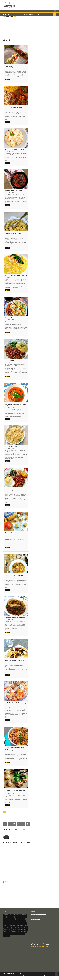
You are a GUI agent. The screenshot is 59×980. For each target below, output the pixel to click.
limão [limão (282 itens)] (16, 927)
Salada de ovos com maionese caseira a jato (14, 149)
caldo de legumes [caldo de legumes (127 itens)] (7, 918)
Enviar (6, 837)
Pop (4, 882)
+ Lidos (4, 880)
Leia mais (7, 79)
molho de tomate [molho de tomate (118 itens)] (7, 929)
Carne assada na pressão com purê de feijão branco (16, 617)
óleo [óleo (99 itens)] (8, 935)
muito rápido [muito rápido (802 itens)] (20, 929)
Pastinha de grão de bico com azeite (13, 233)
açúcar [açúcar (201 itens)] (12, 916)
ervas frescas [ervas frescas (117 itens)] (12, 925)
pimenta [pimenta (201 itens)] (14, 931)
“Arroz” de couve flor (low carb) (11, 446)
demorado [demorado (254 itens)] (24, 923)
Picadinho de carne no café (11, 489)
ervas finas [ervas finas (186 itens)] (6, 925)
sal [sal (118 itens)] (19, 933)
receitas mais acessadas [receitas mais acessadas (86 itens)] (9, 933)
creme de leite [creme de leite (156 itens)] (18, 923)
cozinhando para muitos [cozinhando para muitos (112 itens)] (9, 923)
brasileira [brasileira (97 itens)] (25, 916)
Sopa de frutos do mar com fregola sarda (14, 575)
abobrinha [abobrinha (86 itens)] (24, 914)
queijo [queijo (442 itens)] (25, 931)
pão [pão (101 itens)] (22, 931)
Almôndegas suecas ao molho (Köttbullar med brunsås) (15, 790)
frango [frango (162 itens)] (25, 925)
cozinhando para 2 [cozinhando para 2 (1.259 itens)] (21, 920)
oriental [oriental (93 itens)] (25, 929)
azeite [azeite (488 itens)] (8, 916)
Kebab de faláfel (8, 66)
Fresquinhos (5, 881)
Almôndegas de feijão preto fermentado (13, 190)
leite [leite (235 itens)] (12, 927)
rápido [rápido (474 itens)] (16, 933)
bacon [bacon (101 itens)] (16, 916)
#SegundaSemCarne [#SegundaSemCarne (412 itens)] (17, 914)
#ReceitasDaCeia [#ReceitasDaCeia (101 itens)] (7, 914)
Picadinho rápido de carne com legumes (13, 107)
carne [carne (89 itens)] (14, 918)
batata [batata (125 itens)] (20, 916)
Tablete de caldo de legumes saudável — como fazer (15, 533)
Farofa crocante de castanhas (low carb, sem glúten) (14, 748)
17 (11, 535)
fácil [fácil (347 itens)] (5, 927)
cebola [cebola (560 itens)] (17, 918)
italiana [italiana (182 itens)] (8, 927)
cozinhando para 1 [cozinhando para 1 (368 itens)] (12, 920)
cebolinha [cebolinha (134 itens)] (22, 918)
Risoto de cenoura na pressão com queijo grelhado (16, 275)
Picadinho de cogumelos (10, 360)
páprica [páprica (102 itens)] (18, 931)
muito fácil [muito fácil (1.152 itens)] (14, 929)
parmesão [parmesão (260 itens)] (9, 931)
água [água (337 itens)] (5, 935)
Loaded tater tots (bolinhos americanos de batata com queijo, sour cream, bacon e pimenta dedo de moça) (15, 704)
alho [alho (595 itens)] (5, 916)
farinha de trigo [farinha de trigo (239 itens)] (20, 925)
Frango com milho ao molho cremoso (13, 318)
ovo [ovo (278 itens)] (5, 931)
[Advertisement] (29, 27)
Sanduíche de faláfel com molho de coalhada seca (15, 660)
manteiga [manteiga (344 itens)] (25, 927)
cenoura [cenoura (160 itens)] (5, 920)
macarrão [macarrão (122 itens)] (20, 927)
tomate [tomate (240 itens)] (23, 933)
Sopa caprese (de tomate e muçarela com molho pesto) (15, 404)
